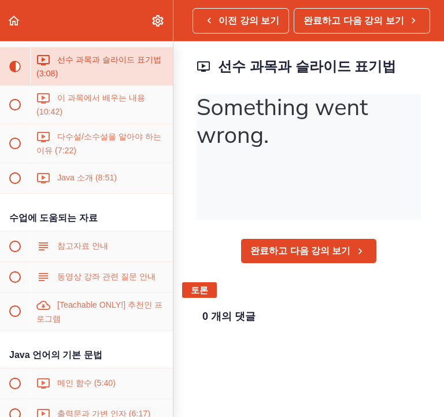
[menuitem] (158, 20)
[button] (14, 20)
